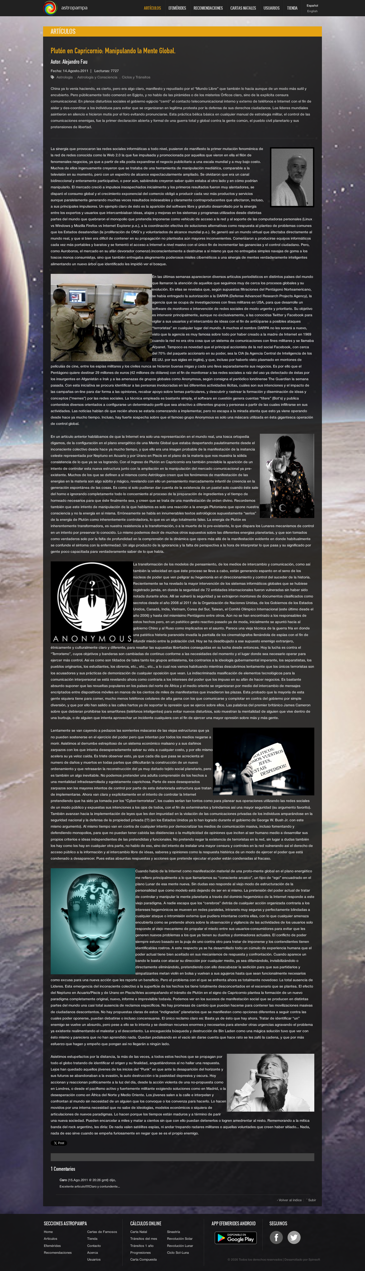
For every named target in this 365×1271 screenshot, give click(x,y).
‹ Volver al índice (289, 1200)
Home (48, 1232)
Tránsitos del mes (143, 1239)
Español (312, 5)
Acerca (92, 1253)
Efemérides (177, 8)
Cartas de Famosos (102, 1232)
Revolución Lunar (180, 1246)
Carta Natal (138, 1232)
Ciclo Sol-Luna (178, 1253)
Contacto (94, 1246)
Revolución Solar (180, 1239)
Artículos (152, 8)
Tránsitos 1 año (142, 1246)
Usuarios (272, 8)
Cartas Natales (243, 8)
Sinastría (173, 1232)
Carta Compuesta (143, 1259)
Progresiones (140, 1253)
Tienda (292, 8)
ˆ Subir (311, 1200)
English (312, 11)
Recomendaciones (208, 8)
